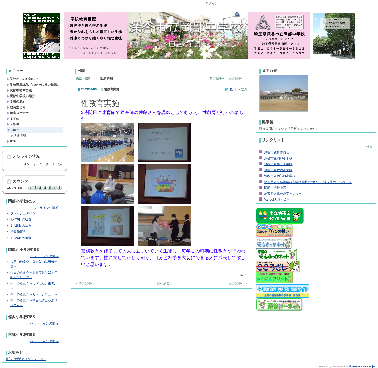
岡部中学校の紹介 (21, 96)
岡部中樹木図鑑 (19, 90)
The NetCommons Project (362, 366)
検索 (369, 146)
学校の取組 (16, 101)
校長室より (16, 107)
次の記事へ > (238, 78)
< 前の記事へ (216, 78)
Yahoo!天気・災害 (276, 199)
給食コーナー (18, 113)
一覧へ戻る (161, 283)
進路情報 (18, 135)
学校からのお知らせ (22, 79)
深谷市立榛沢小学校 (278, 164)
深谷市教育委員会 (276, 152)
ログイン (212, 3)
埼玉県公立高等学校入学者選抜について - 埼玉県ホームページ (308, 182)
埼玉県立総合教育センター (283, 194)
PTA (11, 141)
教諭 (244, 89)
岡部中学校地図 (275, 188)
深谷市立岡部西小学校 (279, 176)
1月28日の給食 (20, 225)
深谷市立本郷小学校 (278, 170)
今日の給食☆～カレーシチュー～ (33, 294)
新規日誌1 (83, 78)
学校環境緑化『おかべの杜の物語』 (33, 84)
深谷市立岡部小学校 (278, 158)
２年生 (13, 124)
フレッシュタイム (22, 213)
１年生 (13, 118)
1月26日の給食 (20, 238)
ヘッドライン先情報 (44, 208)
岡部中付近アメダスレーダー (26, 359)
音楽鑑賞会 (18, 231)
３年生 (13, 130)
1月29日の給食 (20, 219)
